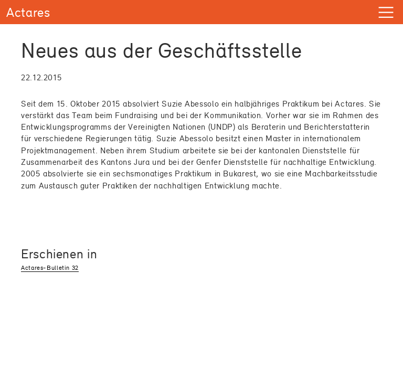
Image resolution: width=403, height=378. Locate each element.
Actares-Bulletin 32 (50, 267)
